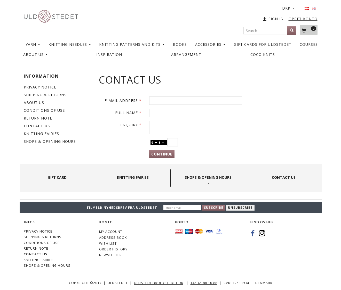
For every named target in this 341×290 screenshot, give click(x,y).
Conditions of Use (44, 110)
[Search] (291, 30)
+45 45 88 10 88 (204, 283)
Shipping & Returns (45, 94)
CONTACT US (37, 125)
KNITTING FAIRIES (41, 133)
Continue (161, 154)
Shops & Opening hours (50, 141)
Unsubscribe (240, 207)
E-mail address (121, 100)
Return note (38, 118)
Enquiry (129, 124)
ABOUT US (34, 102)
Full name (126, 112)
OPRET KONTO (303, 18)
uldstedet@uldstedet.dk (158, 283)
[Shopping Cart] (309, 30)
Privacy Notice (40, 87)
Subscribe (213, 207)
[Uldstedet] (51, 15)
